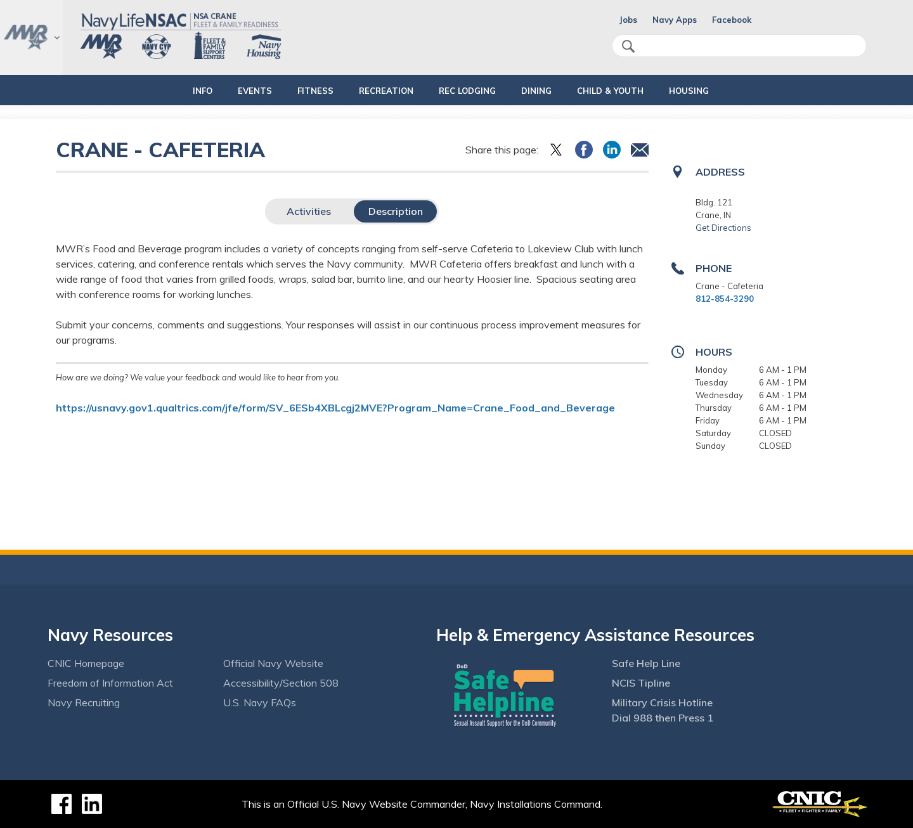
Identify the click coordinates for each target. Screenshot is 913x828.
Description (395, 211)
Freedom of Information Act (110, 682)
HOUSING (716, 91)
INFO (176, 91)
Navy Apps (674, 20)
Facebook (731, 20)
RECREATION (381, 91)
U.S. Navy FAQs (259, 702)
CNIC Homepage (86, 663)
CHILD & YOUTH (626, 91)
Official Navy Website (273, 663)
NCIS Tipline (641, 682)
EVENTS (239, 91)
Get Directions (723, 228)
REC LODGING (473, 91)
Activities (309, 211)
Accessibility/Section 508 (281, 682)
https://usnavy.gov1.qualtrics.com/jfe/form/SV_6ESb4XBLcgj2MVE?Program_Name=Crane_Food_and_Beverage (335, 407)
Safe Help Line (646, 663)
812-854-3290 (725, 299)
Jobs (628, 20)
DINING (542, 91)
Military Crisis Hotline (662, 702)
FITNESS (300, 91)
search (628, 46)
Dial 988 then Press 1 (662, 717)
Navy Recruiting (84, 702)
